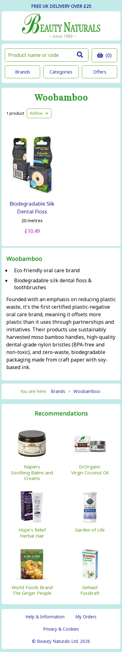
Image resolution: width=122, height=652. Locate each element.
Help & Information (45, 617)
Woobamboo (61, 97)
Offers (99, 72)
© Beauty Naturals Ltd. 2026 (61, 641)
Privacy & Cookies (61, 629)
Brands (22, 72)
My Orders (86, 617)
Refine (39, 113)
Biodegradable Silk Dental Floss (32, 207)
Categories (61, 72)
